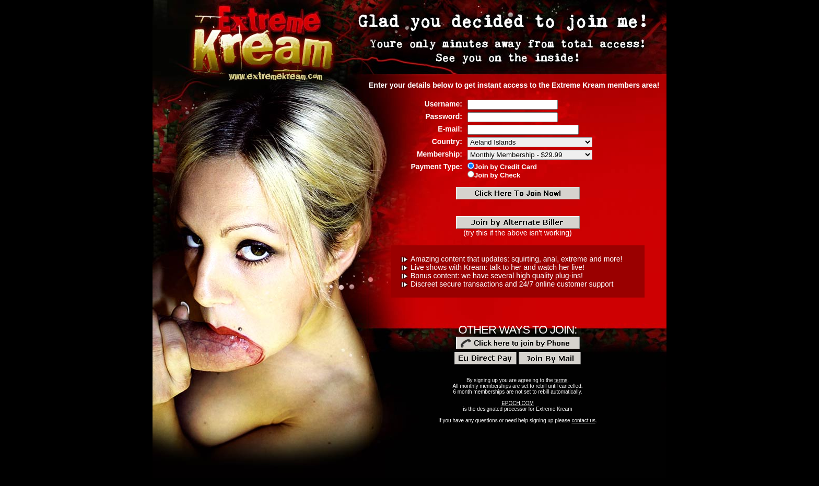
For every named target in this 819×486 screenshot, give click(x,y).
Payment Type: (436, 166)
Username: (443, 104)
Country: (447, 141)
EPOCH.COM (517, 403)
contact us (583, 420)
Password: (443, 116)
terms (560, 380)
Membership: (439, 154)
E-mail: (450, 129)
